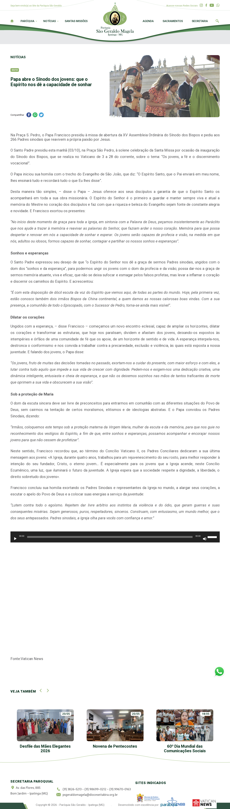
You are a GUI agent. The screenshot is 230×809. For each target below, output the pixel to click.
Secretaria (200, 21)
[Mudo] (205, 539)
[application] (115, 538)
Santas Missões (76, 21)
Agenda (148, 21)
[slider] (110, 537)
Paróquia (27, 21)
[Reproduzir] (15, 539)
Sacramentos (173, 21)
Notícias (49, 21)
